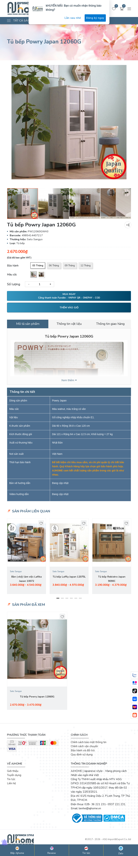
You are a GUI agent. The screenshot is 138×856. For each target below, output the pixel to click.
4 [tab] (71, 599)
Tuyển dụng (14, 776)
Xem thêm (67, 380)
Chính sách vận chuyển (84, 747)
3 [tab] (66, 599)
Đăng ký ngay (95, 18)
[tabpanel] (26, 557)
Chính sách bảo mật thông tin (88, 743)
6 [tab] (80, 599)
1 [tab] (57, 599)
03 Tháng (37, 265)
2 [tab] (62, 599)
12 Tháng (86, 265)
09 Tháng (70, 265)
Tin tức (11, 780)
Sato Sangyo (16, 572)
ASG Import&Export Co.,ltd (116, 840)
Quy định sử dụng (82, 756)
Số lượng (13, 284)
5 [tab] (75, 599)
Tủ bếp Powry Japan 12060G (37, 697)
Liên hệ (11, 785)
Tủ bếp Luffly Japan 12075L (69, 577)
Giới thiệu (12, 772)
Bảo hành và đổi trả (83, 751)
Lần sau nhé (73, 18)
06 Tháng (54, 265)
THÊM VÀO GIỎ (69, 307)
